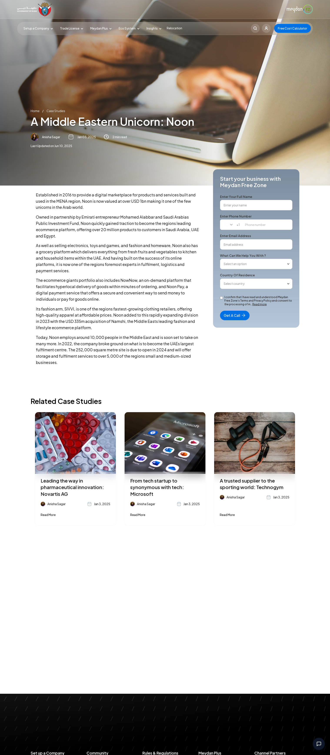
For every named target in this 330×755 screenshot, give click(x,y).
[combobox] (230, 224)
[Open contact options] (319, 744)
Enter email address (235, 235)
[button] (37, 28)
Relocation (174, 28)
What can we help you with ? (243, 255)
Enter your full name (236, 196)
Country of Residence (237, 275)
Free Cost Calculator (292, 28)
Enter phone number (236, 216)
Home (35, 111)
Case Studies (56, 111)
